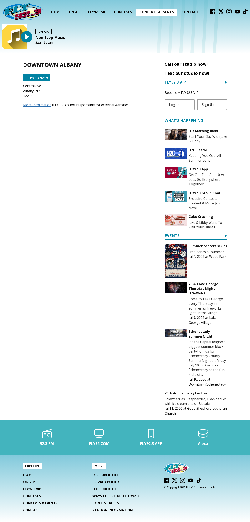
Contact (190, 12)
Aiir (215, 487)
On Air (75, 12)
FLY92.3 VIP (97, 12)
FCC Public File (105, 475)
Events (172, 236)
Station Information (112, 510)
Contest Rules (105, 503)
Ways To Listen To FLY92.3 (115, 496)
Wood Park (217, 256)
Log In (174, 104)
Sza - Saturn (44, 42)
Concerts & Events (156, 12)
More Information (37, 105)
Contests (123, 12)
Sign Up (208, 104)
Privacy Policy (105, 482)
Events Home (39, 77)
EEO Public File (105, 489)
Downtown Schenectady (207, 384)
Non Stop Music (50, 37)
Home (56, 12)
